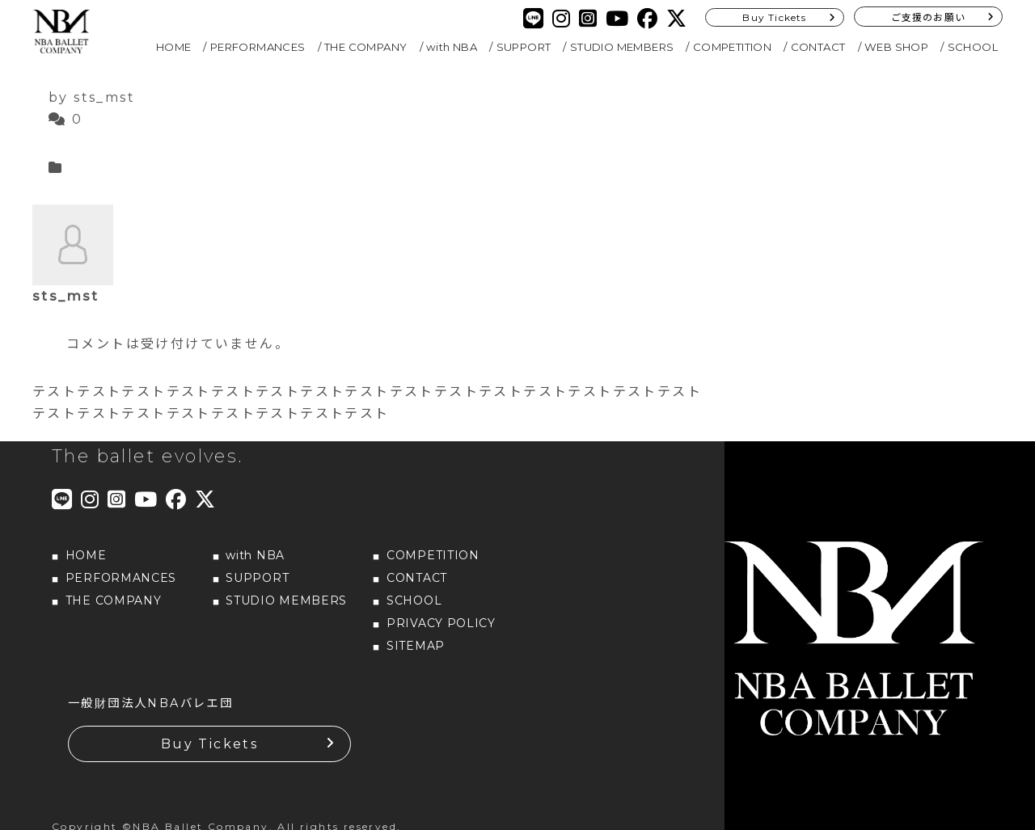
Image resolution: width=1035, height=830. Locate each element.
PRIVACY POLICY (441, 623)
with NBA (451, 46)
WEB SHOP (896, 46)
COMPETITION (732, 46)
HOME (174, 46)
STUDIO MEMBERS (622, 46)
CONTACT (818, 46)
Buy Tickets (774, 17)
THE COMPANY (365, 46)
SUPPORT (523, 46)
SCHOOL (973, 46)
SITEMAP (416, 645)
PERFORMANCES (258, 46)
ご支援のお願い (928, 17)
